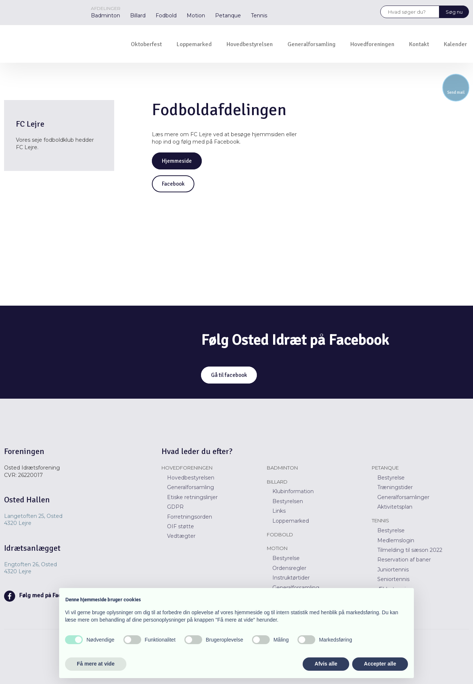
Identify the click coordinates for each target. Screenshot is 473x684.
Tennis (259, 15)
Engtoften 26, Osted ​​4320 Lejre (30, 568)
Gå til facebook (229, 375)
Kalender (455, 44)
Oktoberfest (146, 44)
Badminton (105, 15)
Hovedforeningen (372, 44)
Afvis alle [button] (325, 664)
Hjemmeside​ (177, 161)
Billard (138, 15)
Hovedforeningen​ (186, 468)
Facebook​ (173, 184)
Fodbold (166, 15)
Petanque (228, 15)
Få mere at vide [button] (96, 664)
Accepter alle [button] (380, 664)
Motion (196, 15)
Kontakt (419, 44)
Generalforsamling (311, 44)
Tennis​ (380, 520)
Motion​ (277, 548)
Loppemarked (194, 44)
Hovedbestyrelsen (250, 44)
